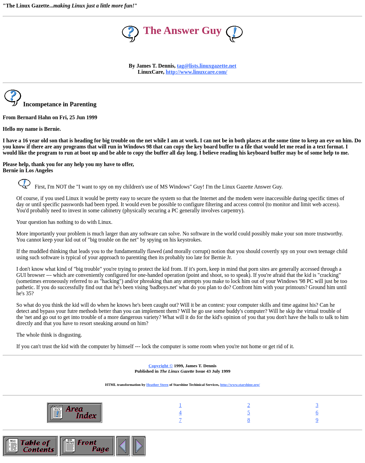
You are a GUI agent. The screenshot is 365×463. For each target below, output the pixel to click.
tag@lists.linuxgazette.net (206, 66)
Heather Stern (157, 384)
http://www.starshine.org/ (240, 384)
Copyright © (161, 365)
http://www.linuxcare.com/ (196, 72)
